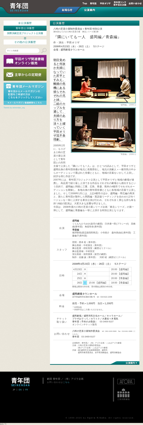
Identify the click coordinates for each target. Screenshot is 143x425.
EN (20, 390)
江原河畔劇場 (123, 394)
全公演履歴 (25, 23)
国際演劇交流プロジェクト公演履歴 (25, 34)
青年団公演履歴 (25, 28)
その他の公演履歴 (25, 42)
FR (26, 390)
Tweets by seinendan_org (14, 108)
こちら (66, 382)
